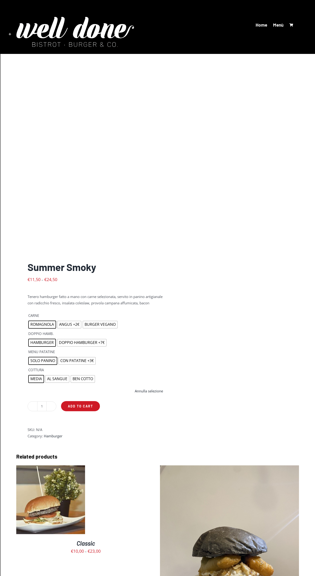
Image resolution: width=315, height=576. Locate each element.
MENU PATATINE (41, 351)
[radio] (42, 324)
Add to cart (80, 406)
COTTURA (36, 369)
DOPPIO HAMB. (41, 333)
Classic (86, 543)
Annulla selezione (149, 391)
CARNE (33, 315)
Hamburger (53, 436)
